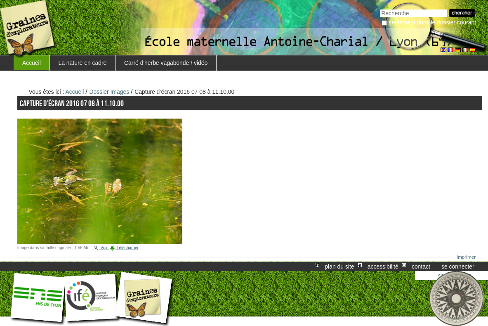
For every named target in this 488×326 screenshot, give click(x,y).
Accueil (31, 62)
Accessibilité (383, 266)
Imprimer (466, 257)
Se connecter (457, 266)
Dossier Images (110, 91)
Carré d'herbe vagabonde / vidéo (165, 62)
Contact (421, 266)
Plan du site (339, 266)
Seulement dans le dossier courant (432, 22)
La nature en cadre (83, 62)
